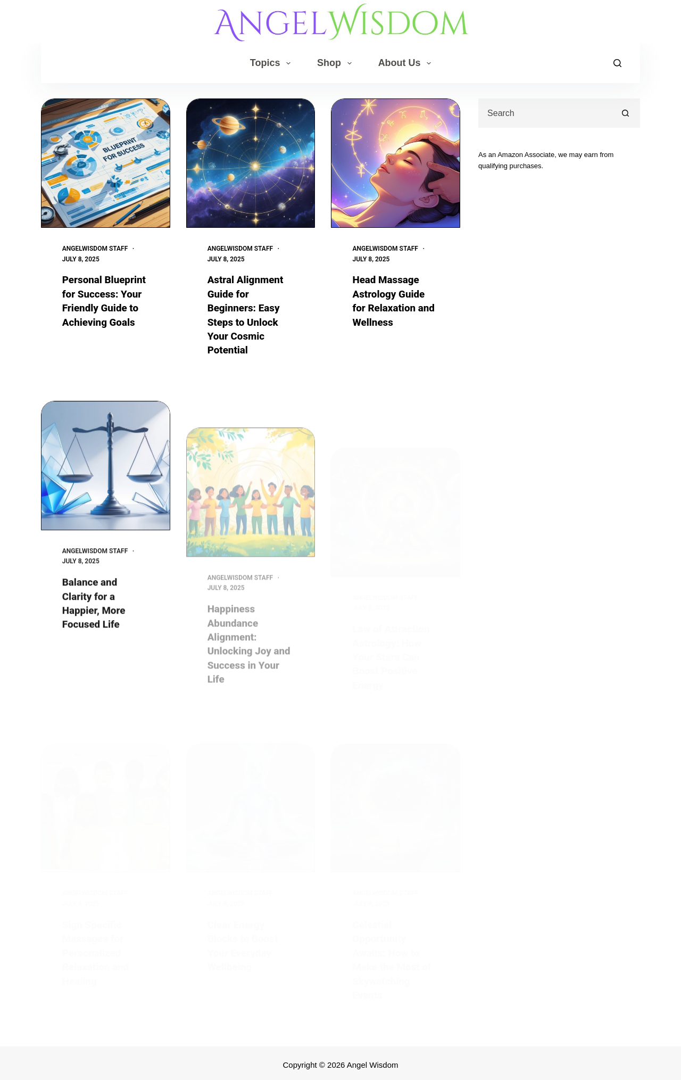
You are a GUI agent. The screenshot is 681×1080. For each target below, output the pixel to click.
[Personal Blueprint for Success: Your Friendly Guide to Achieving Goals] (105, 163)
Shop (336, 63)
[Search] (617, 63)
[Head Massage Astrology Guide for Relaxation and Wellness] (395, 163)
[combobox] (545, 113)
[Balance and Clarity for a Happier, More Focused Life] (105, 491)
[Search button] (625, 113)
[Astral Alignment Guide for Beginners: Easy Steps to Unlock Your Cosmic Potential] (250, 163)
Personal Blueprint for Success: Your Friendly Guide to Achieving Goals (103, 307)
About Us (407, 63)
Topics (272, 63)
